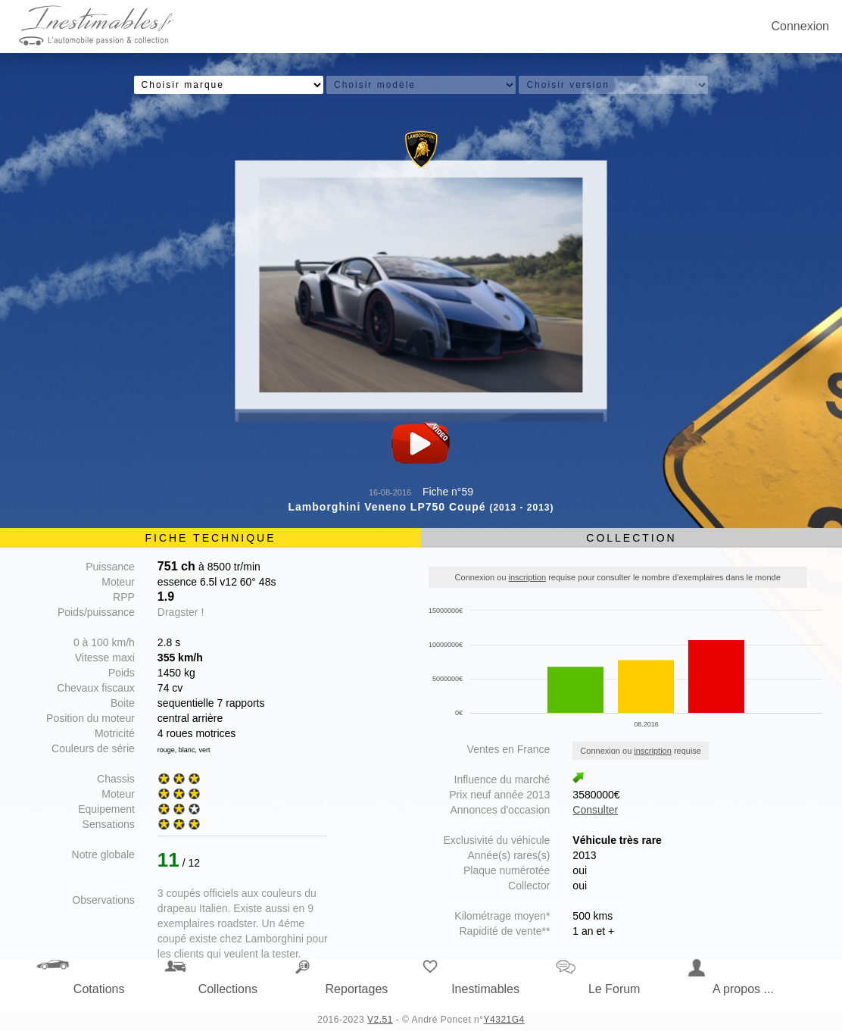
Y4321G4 (504, 1019)
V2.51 (380, 1019)
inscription (528, 577)
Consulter (595, 810)
